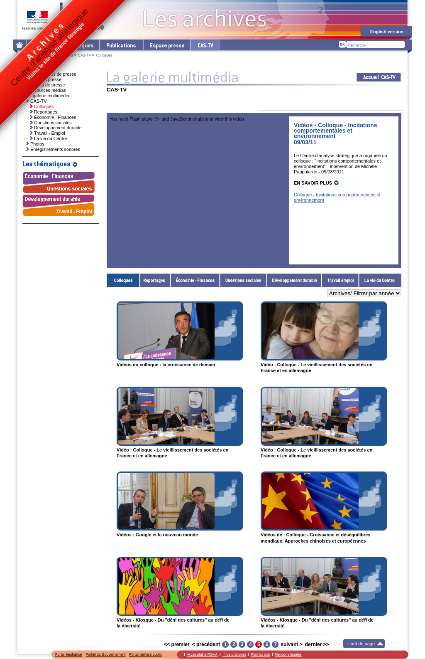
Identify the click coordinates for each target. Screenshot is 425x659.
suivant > (291, 644)
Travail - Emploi (340, 280)
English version (386, 31)
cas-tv (205, 44)
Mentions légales (288, 654)
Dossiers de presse (46, 84)
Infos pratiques (234, 654)
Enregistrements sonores (55, 149)
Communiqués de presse (51, 74)
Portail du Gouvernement (105, 654)
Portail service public (145, 654)
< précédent (206, 644)
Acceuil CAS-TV (379, 77)
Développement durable (294, 280)
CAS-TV (84, 55)
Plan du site (260, 654)
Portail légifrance (68, 654)
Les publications (121, 44)
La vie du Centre (380, 280)
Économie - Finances (195, 280)
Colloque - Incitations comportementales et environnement (337, 197)
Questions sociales (243, 280)
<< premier (176, 644)
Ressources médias (46, 90)
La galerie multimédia (48, 95)
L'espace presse (166, 44)
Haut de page (361, 643)
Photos (37, 143)
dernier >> (317, 644)
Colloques (123, 280)
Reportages (155, 280)
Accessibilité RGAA (202, 654)
